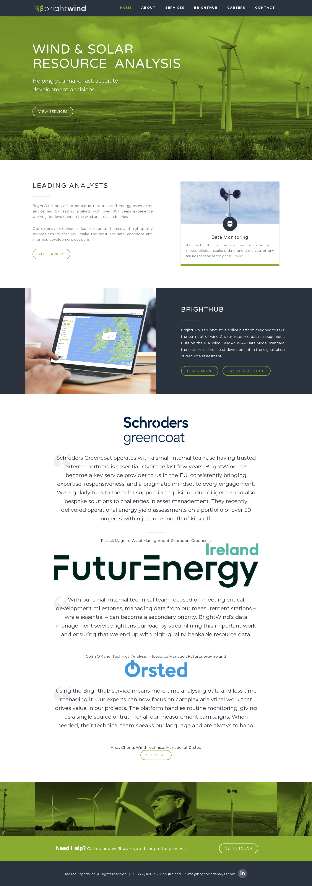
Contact (265, 8)
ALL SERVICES (51, 254)
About (148, 8)
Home (126, 8)
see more (156, 754)
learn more (199, 371)
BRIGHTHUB (206, 8)
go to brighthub (246, 371)
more (239, 256)
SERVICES (175, 8)
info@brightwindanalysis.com (211, 873)
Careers (236, 8)
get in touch (238, 848)
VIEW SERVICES (52, 112)
